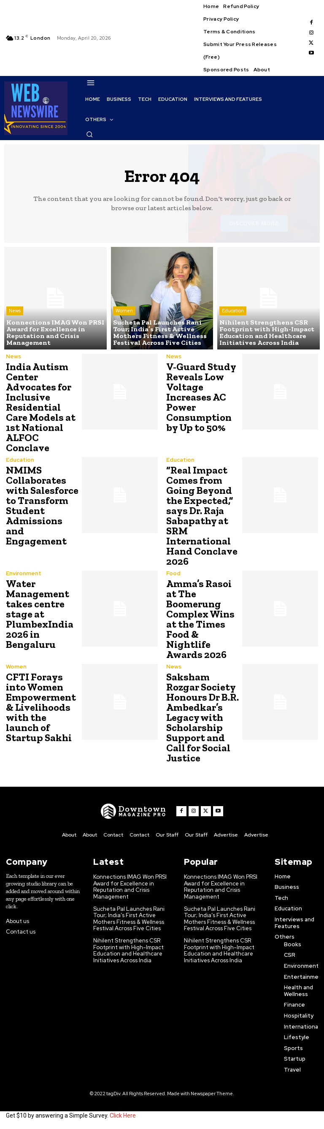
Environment (23, 573)
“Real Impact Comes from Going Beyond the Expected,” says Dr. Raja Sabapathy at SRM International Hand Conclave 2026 (202, 515)
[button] (89, 134)
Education (233, 311)
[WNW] (133, 811)
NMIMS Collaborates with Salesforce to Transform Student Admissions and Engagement (42, 505)
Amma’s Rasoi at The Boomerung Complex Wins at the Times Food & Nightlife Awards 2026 (200, 619)
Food (173, 573)
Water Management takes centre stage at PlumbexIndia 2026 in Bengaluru (39, 613)
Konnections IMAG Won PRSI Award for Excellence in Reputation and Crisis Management (130, 886)
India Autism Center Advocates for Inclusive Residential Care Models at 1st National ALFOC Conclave (41, 407)
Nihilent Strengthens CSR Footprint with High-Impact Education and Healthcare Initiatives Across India (128, 950)
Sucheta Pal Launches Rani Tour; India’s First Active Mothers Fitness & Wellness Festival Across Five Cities (129, 918)
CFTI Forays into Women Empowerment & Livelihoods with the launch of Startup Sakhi (41, 707)
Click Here (123, 1115)
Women (124, 311)
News (15, 311)
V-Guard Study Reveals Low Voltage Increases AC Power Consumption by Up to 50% (201, 396)
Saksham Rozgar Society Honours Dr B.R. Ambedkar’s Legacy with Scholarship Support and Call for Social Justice (202, 717)
